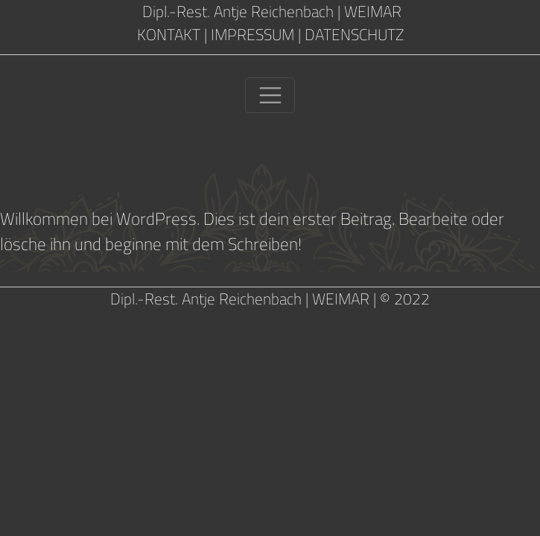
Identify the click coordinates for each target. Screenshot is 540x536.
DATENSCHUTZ (354, 34)
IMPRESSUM (252, 34)
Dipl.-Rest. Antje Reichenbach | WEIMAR (270, 11)
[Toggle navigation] (270, 95)
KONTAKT (168, 34)
